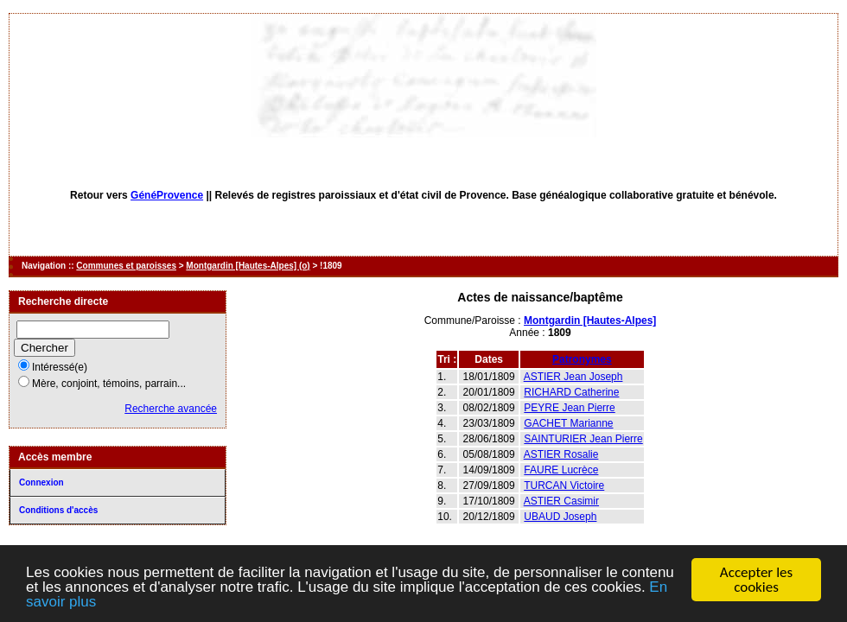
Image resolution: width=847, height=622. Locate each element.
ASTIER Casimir (561, 501)
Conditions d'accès (58, 510)
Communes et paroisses (126, 265)
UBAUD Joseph (560, 517)
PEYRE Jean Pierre (569, 408)
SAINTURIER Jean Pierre (583, 439)
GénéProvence (167, 195)
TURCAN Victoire (564, 485)
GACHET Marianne (568, 423)
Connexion (41, 482)
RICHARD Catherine (571, 392)
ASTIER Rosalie (561, 454)
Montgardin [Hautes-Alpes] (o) (247, 265)
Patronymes (582, 359)
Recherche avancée (170, 409)
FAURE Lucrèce (561, 470)
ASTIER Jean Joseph (573, 377)
